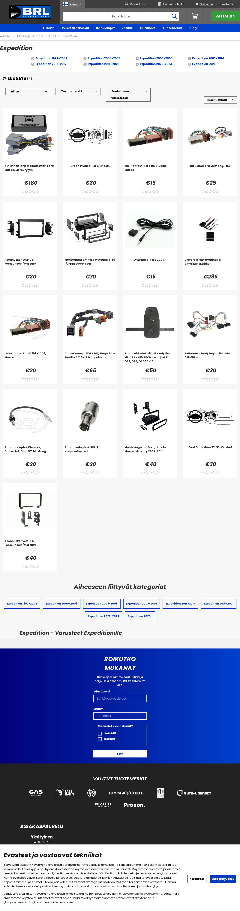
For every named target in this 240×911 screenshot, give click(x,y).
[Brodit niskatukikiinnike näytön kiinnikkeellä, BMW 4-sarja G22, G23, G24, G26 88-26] (150, 359)
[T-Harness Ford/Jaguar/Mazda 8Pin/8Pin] (210, 359)
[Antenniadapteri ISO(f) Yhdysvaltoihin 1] (90, 453)
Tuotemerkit (172, 28)
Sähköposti (101, 691)
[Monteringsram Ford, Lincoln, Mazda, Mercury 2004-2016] (150, 453)
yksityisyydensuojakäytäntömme (139, 894)
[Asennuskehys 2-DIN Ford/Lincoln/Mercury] (30, 265)
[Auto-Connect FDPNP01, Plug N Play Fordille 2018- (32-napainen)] (90, 359)
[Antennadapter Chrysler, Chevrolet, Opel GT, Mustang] (30, 453)
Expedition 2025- (204, 64)
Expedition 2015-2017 (50, 64)
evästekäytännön (138, 898)
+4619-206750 (41, 842)
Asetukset (197, 879)
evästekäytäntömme (100, 869)
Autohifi (49, 28)
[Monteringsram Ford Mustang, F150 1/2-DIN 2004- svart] (90, 265)
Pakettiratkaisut (75, 28)
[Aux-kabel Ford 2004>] (150, 265)
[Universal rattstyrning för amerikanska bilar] (210, 265)
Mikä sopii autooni (30, 36)
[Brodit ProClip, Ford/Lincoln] (90, 171)
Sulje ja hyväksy (223, 879)
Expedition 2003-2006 (156, 59)
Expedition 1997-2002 (51, 59)
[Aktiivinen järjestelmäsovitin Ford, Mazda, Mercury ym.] (30, 171)
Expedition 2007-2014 (208, 59)
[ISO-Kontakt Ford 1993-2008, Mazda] (30, 359)
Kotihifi (127, 28)
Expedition (69, 36)
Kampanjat (105, 28)
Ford (52, 36)
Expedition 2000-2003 (104, 59)
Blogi (193, 28)
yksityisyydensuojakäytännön (24, 902)
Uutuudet (148, 28)
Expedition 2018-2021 (103, 64)
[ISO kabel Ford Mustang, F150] (210, 171)
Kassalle (226, 16)
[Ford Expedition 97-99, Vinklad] (210, 453)
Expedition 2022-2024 (156, 64)
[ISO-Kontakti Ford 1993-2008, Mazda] (150, 171)
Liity (120, 754)
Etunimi (98, 709)
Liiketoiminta (228, 4)
